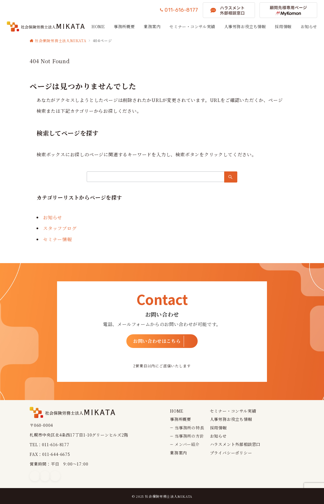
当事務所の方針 (189, 436)
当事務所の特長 (189, 428)
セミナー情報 (57, 239)
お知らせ (52, 217)
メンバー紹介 (187, 444)
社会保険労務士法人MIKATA (168, 496)
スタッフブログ (60, 228)
